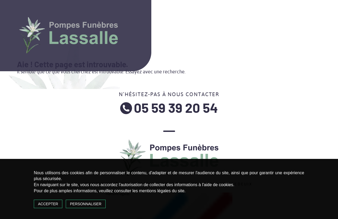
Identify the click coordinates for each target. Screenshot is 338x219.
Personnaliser (85, 204)
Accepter (48, 204)
